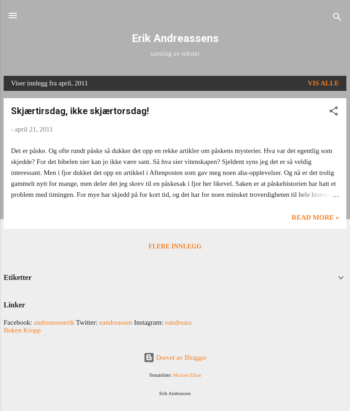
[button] (333, 112)
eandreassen (115, 322)
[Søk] (337, 18)
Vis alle (323, 83)
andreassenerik (54, 322)
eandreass (178, 322)
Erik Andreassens (175, 38)
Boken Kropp (22, 330)
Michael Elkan (187, 375)
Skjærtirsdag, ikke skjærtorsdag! (80, 110)
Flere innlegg (175, 246)
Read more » (315, 217)
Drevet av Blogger (175, 357)
